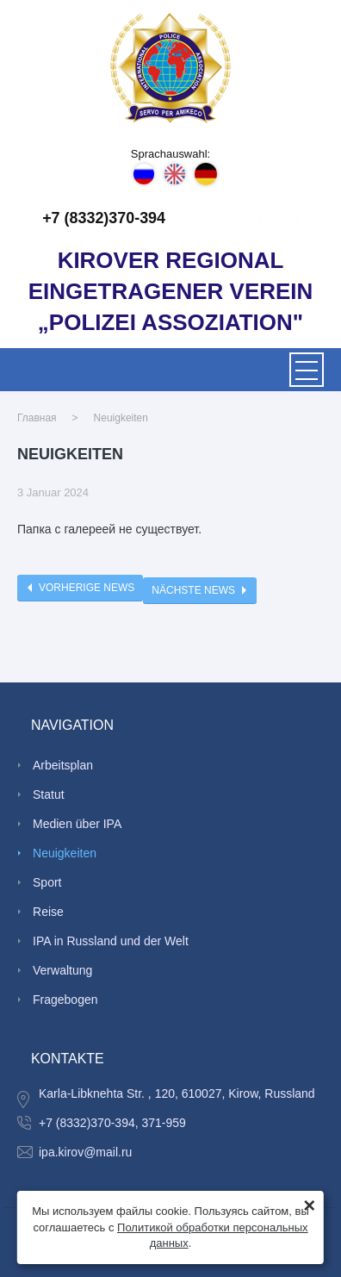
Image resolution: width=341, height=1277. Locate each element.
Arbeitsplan (63, 765)
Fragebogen (65, 999)
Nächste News (193, 590)
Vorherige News (86, 588)
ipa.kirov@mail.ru (234, 218)
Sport (47, 882)
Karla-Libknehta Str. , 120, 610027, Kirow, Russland (177, 1093)
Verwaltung (62, 970)
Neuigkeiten (121, 418)
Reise (48, 912)
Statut (49, 794)
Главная (37, 418)
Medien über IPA (77, 824)
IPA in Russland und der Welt (111, 941)
